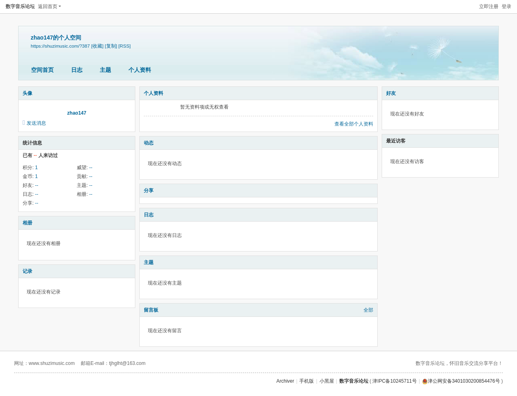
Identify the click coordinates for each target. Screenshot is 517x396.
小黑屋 (326, 381)
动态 (148, 143)
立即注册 (488, 6)
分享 (148, 190)
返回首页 (47, 6)
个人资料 (139, 70)
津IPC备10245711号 (394, 381)
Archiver (285, 381)
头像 (27, 93)
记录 (27, 271)
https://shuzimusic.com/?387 (60, 45)
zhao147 (76, 113)
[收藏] (97, 45)
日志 (76, 70)
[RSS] (124, 45)
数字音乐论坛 (20, 6)
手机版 (306, 381)
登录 (506, 6)
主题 (105, 70)
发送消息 (36, 123)
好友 (391, 93)
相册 (27, 223)
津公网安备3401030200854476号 (461, 381)
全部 (368, 310)
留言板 (151, 310)
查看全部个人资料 (353, 124)
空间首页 (42, 70)
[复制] (111, 45)
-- (90, 167)
